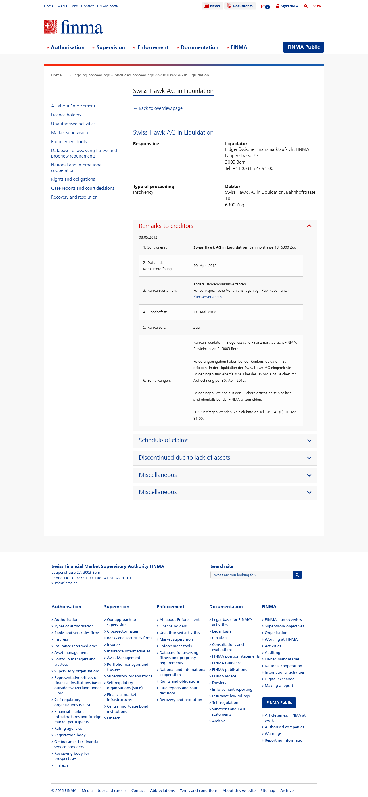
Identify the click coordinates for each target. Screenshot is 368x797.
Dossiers (219, 683)
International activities (284, 672)
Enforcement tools (69, 141)
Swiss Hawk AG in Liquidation (182, 75)
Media (62, 6)
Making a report (279, 685)
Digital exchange (279, 679)
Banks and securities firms (76, 633)
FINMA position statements (236, 656)
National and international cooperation (77, 167)
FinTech (61, 765)
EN (319, 6)
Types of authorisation (74, 626)
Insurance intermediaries (75, 646)
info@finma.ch (65, 583)
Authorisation (66, 619)
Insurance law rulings (231, 696)
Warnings (273, 733)
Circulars (219, 638)
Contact (87, 6)
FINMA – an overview (283, 619)
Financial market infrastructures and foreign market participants (77, 716)
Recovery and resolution (74, 197)
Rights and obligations (73, 179)
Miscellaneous (158, 475)
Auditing (272, 652)
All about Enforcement (73, 106)
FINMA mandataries (282, 659)
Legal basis (221, 631)
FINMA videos (224, 676)
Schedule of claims (164, 440)
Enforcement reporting (232, 689)
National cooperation (283, 666)
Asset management (71, 652)
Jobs (74, 6)
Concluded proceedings (133, 75)
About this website (239, 790)
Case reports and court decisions (82, 188)
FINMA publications (229, 669)
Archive (218, 721)
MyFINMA (289, 6)
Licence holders (66, 115)
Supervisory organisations (76, 671)
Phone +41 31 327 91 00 (72, 578)
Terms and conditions (198, 790)
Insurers (61, 639)
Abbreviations (162, 790)
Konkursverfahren (207, 297)
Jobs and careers (112, 790)
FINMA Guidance (226, 663)
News (211, 6)
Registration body (70, 735)
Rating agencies (68, 728)
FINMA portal (108, 6)
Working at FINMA (281, 639)
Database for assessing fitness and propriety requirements (84, 153)
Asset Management (123, 658)
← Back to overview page (158, 108)
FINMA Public (279, 702)
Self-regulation (225, 702)
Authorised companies (284, 727)
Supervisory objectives (284, 626)
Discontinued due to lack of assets (184, 457)
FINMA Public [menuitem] (304, 47)
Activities (273, 646)
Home (49, 6)
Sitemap (268, 790)
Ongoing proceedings (91, 75)
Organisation (276, 633)
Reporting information (285, 740)
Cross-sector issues (122, 631)
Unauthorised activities (73, 123)
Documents (239, 6)
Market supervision (69, 132)
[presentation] (226, 226)
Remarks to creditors (166, 226)
